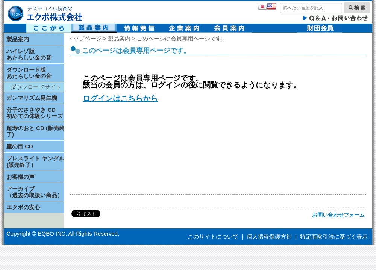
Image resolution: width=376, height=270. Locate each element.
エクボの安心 (23, 207)
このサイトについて (213, 236)
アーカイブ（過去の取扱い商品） (34, 192)
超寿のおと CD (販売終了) (35, 131)
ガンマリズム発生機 (31, 97)
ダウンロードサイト (36, 87)
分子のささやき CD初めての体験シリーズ (34, 112)
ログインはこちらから (120, 98)
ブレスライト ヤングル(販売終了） (35, 161)
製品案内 (17, 39)
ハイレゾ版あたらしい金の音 (29, 54)
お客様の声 (20, 177)
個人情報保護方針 (269, 236)
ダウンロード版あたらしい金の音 (29, 72)
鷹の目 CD (19, 146)
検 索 (357, 7)
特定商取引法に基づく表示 (334, 236)
